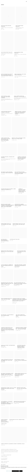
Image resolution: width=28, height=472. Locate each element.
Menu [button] (26, 1)
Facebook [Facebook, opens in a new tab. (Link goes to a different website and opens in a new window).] (1, 465)
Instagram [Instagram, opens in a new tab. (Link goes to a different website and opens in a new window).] (3, 465)
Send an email (4, 465)
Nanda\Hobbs (3, 1)
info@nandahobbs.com (4, 459)
